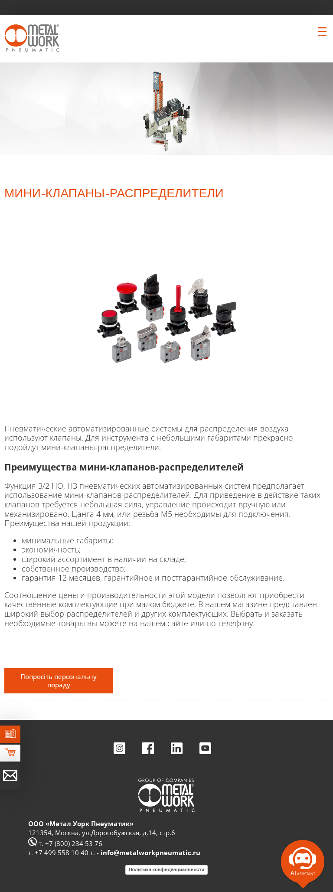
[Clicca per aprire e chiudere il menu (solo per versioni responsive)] (322, 31)
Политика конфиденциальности (167, 869)
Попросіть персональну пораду (58, 680)
